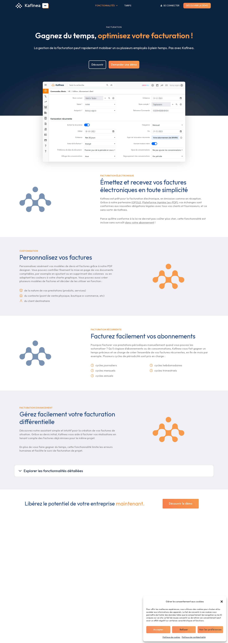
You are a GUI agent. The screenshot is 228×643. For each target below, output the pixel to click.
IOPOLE (136, 213)
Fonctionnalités (106, 5)
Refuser (184, 629)
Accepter (158, 629)
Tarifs (127, 5)
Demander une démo (124, 69)
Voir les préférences (210, 629)
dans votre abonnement (139, 234)
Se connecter (171, 5)
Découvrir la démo (197, 5)
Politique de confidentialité (194, 637)
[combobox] (45, 5)
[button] (221, 601)
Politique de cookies (171, 637)
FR (45, 5)
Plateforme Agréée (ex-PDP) (160, 213)
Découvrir (97, 69)
